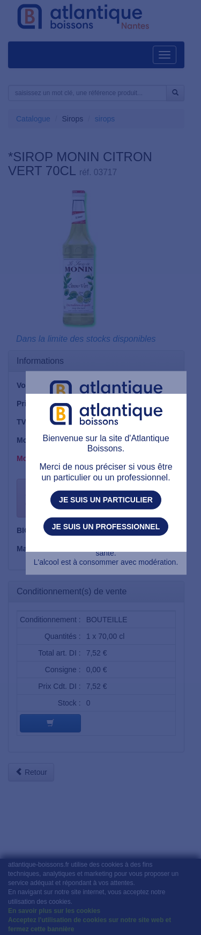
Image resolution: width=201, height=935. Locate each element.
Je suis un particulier (106, 499)
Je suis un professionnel (106, 526)
